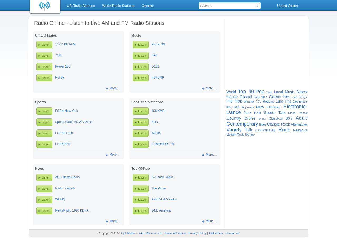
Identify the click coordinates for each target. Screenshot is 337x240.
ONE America (161, 210)
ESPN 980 (62, 144)
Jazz (247, 113)
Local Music (284, 92)
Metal (260, 107)
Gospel (246, 96)
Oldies (250, 118)
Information (274, 107)
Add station (216, 233)
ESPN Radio (64, 133)
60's (228, 107)
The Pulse (158, 188)
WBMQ (60, 199)
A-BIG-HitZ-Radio (163, 199)
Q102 (155, 66)
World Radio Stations (118, 6)
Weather (249, 101)
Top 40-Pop (251, 91)
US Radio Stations (81, 6)
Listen (45, 44)
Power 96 (158, 44)
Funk (257, 97)
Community (265, 130)
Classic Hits (279, 97)
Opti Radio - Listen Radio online (141, 233)
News (301, 91)
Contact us (232, 233)
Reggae (268, 101)
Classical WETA (162, 144)
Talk (248, 130)
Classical (276, 119)
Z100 (58, 55)
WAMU (156, 133)
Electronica (300, 101)
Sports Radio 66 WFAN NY (74, 122)
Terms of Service (175, 233)
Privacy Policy (197, 233)
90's (264, 97)
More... (114, 88)
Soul (269, 92)
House (232, 96)
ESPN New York (66, 111)
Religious (300, 130)
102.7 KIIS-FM (65, 44)
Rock (284, 129)
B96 (154, 55)
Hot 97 (59, 77)
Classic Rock (278, 124)
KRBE (155, 122)
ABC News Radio (67, 177)
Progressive (247, 107)
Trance (302, 112)
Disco (291, 112)
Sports (262, 119)
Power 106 (62, 66)
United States (287, 6)
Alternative (299, 124)
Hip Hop (234, 101)
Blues (262, 124)
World (231, 92)
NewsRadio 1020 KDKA (71, 210)
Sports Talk (274, 112)
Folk (236, 107)
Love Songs (299, 97)
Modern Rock (235, 134)
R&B (257, 113)
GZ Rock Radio (162, 177)
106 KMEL (158, 111)
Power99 (157, 77)
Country (233, 118)
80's (289, 118)
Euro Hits (283, 101)
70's (258, 101)
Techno (249, 134)
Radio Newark (65, 188)
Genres (147, 6)
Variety (234, 129)
